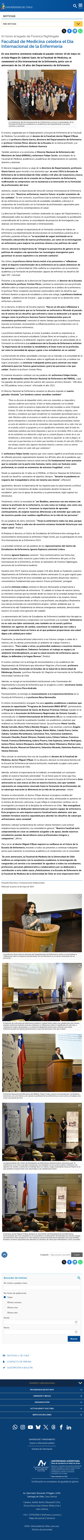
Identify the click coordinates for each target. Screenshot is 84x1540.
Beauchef (50, 1502)
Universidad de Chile (40, 1526)
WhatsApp (80, 31)
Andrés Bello (38, 1502)
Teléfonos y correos (50, 1514)
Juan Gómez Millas (46, 1505)
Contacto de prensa (19, 1361)
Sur (57, 1505)
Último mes (11, 1307)
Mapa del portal (36, 1518)
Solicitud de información (42, 1449)
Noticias (9, 16)
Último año (11, 1312)
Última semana (12, 1302)
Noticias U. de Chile (18, 1355)
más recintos (42, 1509)
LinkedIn (75, 31)
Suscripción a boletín (20, 1367)
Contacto (50, 1518)
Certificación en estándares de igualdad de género (55, 1481)
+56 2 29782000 (31, 1514)
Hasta (6, 1327)
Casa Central (51, 1496)
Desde (6, 1317)
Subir (4, 1255)
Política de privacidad (42, 1529)
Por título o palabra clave (15, 1283)
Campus (27, 1502)
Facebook (69, 31)
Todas (8, 1297)
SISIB (27, 1526)
